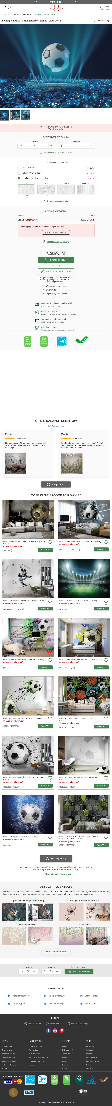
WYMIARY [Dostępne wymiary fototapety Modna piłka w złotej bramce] (45, 550)
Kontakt (5, 1069)
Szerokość (35, 142)
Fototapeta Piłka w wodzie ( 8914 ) (20, 837)
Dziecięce (66, 1065)
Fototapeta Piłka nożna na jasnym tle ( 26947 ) (78, 778)
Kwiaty (66, 1057)
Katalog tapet (7, 1046)
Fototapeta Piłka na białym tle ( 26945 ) (22, 718)
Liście (66, 1061)
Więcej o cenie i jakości (56, 232)
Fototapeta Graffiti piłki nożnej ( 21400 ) (23, 660)
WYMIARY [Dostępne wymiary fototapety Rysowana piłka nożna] (101, 667)
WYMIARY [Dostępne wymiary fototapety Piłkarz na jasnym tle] (45, 608)
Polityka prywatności (36, 1061)
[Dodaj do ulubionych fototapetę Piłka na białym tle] (50, 719)
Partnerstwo (33, 1050)
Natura (66, 1069)
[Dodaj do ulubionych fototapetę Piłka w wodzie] (50, 837)
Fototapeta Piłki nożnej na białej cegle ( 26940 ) (23, 778)
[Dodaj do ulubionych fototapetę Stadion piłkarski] (106, 601)
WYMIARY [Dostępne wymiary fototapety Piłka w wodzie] (45, 844)
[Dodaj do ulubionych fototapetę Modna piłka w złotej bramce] (50, 542)
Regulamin (33, 1065)
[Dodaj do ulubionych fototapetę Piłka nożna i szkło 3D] (106, 542)
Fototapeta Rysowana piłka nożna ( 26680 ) (80, 660)
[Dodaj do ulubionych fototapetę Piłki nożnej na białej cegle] (50, 778)
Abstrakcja (66, 1054)
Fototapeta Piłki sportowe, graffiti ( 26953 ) (77, 719)
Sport (72, 668)
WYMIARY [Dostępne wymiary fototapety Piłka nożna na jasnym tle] (101, 786)
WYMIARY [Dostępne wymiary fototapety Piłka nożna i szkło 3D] (101, 549)
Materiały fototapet (9, 1061)
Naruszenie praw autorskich (39, 1057)
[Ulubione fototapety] (4, 8)
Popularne (66, 1046)
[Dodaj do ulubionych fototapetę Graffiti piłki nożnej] (50, 660)
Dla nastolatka (64, 550)
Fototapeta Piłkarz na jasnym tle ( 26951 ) (24, 601)
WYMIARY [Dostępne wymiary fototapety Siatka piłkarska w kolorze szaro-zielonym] (101, 845)
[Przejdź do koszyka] (102, 8)
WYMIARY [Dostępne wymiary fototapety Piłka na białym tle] (45, 726)
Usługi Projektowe (8, 1057)
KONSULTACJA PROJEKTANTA (56, 952)
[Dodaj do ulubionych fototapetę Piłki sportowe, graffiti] (106, 719)
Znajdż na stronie (8, 1054)
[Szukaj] (9, 8)
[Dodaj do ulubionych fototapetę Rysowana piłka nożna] (106, 660)
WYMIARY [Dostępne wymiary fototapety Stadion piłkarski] (101, 608)
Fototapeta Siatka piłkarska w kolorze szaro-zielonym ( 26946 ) (79, 838)
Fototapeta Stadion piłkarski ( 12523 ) (78, 601)
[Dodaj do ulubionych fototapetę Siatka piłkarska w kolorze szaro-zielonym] (106, 837)
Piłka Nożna (7, 550)
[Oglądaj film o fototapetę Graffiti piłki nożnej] (49, 651)
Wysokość (76, 142)
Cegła (16, 668)
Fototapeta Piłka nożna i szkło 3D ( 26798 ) (80, 542)
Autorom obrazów (35, 1046)
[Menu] (107, 8)
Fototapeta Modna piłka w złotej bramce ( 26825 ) (24, 543)
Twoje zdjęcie (7, 1050)
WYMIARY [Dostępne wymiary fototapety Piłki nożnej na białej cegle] (45, 786)
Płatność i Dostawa (9, 1065)
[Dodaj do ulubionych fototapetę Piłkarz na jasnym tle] (50, 601)
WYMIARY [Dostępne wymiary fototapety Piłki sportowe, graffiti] (101, 726)
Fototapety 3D (67, 1050)
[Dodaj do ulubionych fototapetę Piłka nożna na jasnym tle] (106, 778)
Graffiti (72, 727)
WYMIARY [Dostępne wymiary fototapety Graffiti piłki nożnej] (45, 667)
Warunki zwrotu (34, 1054)
